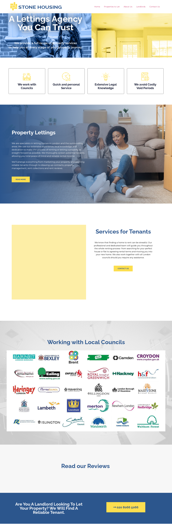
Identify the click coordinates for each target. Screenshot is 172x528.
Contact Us (154, 6)
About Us (128, 6)
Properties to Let (112, 6)
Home (97, 6)
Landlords (140, 6)
